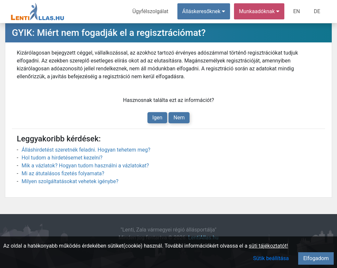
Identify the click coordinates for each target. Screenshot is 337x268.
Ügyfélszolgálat (150, 11)
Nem (179, 117)
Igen (157, 117)
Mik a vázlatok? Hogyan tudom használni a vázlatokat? (85, 165)
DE (317, 11)
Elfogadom (316, 258)
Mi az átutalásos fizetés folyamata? (62, 173)
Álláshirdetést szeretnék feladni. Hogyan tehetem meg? (85, 150)
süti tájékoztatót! (268, 246)
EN (296, 11)
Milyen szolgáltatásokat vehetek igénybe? (69, 181)
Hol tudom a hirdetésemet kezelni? (61, 158)
